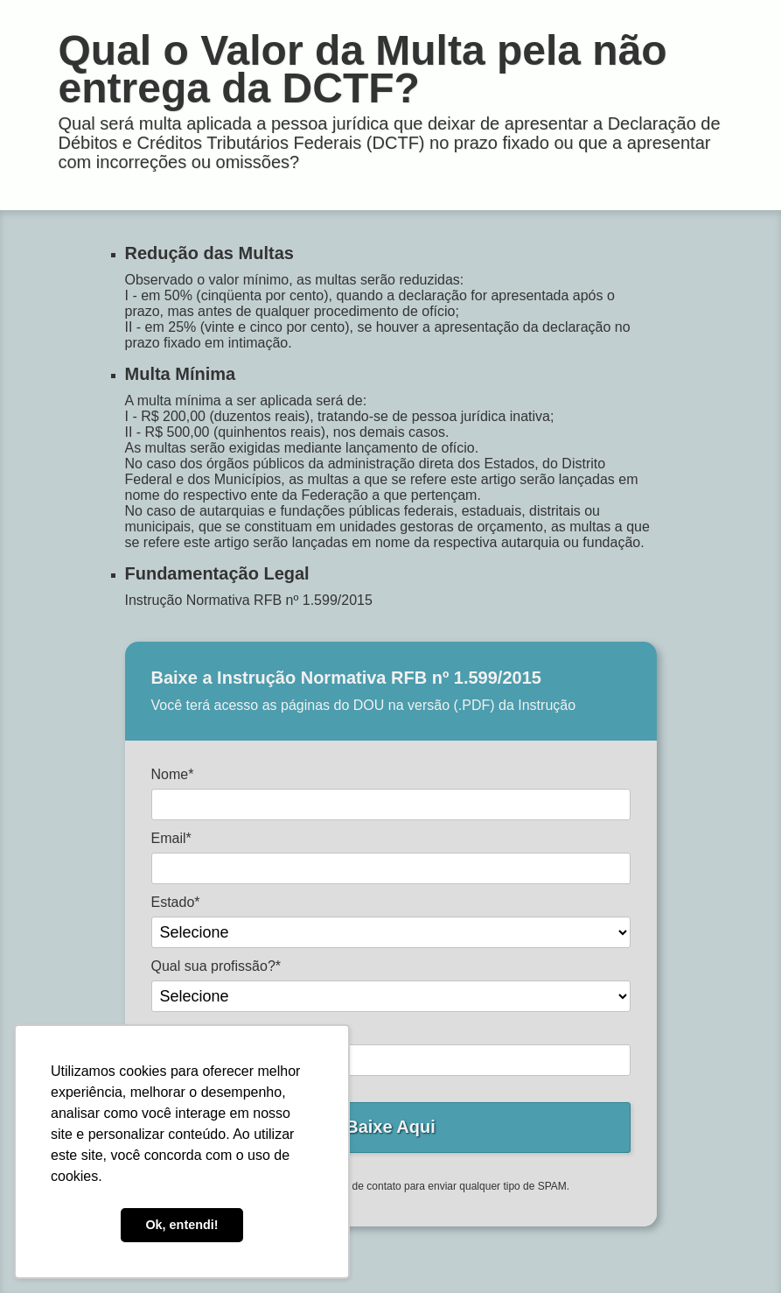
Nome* (172, 774)
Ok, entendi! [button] (181, 1225)
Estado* (175, 902)
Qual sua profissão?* (216, 966)
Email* (171, 838)
